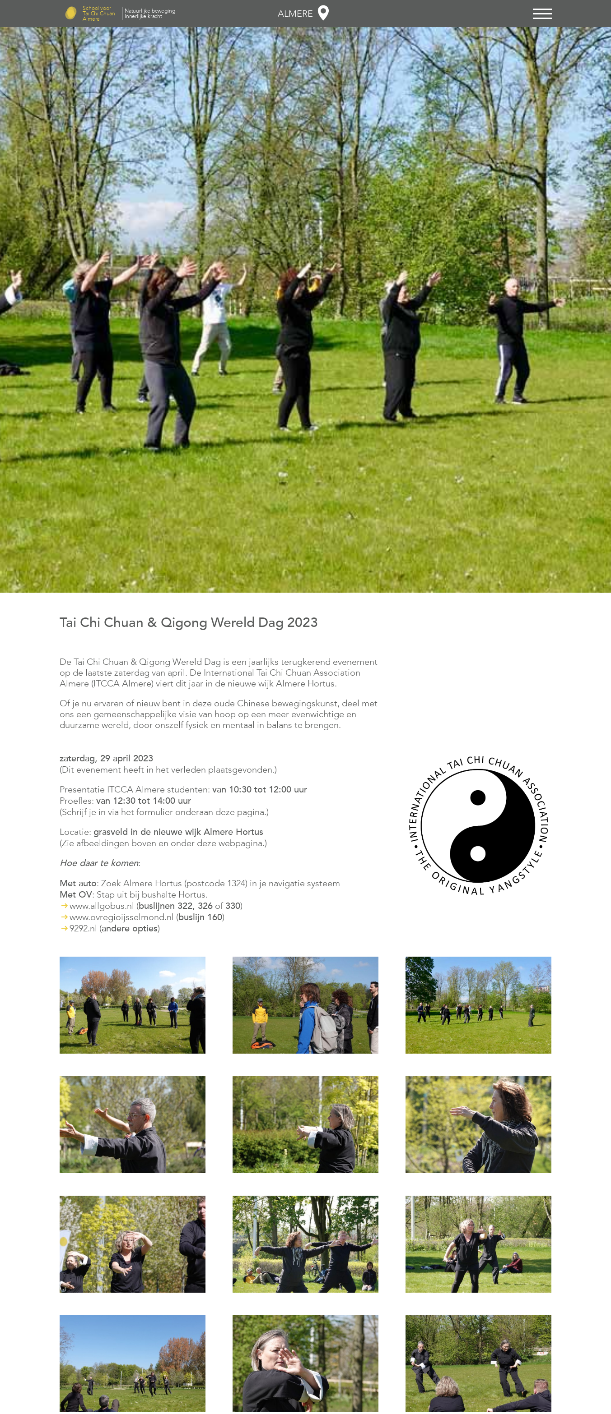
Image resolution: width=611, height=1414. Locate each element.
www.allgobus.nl (102, 905)
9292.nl (83, 928)
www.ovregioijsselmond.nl (122, 917)
